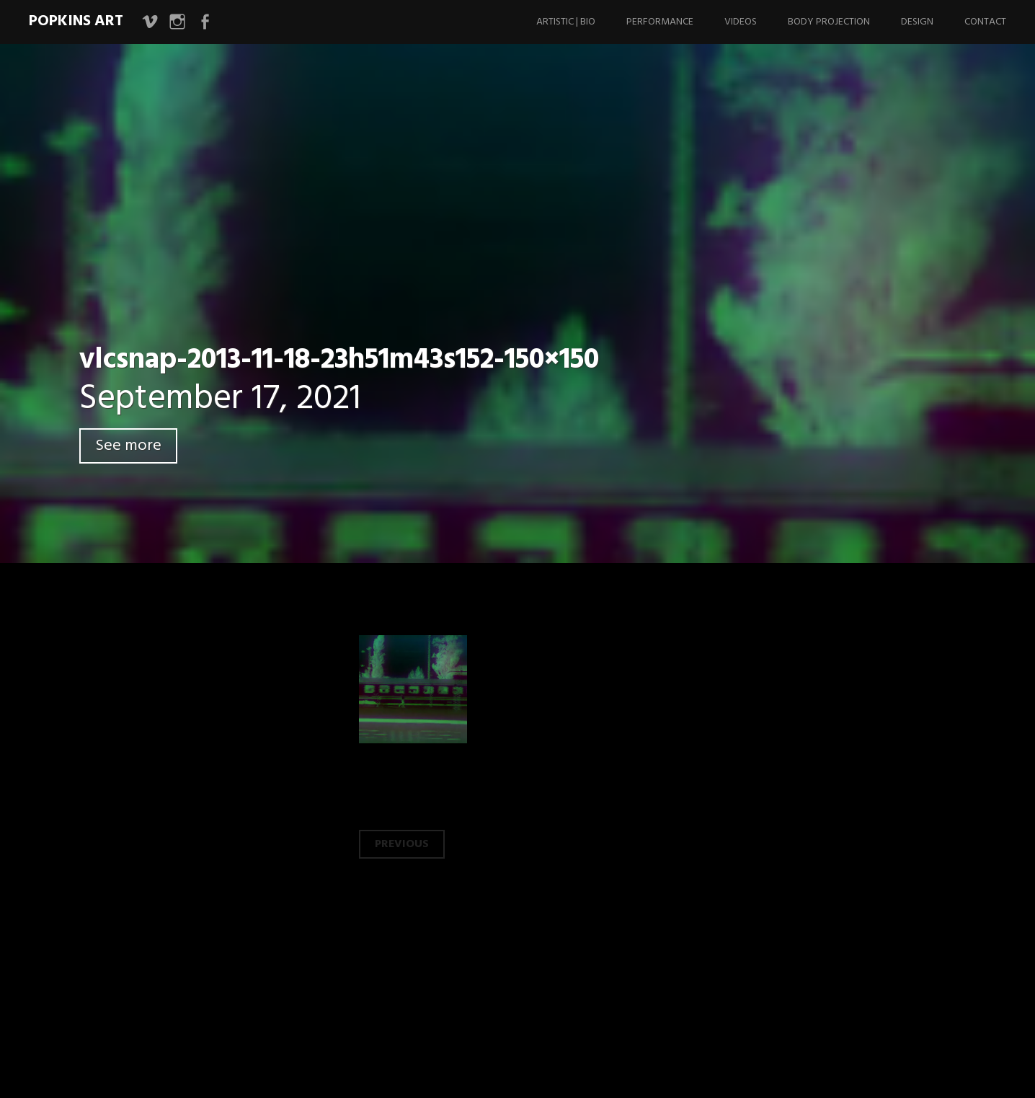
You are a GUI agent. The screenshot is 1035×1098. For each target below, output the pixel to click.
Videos (740, 22)
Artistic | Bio (565, 22)
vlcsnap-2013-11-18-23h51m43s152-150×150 (339, 360)
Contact (985, 22)
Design (917, 22)
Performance (659, 22)
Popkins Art (76, 21)
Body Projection (829, 22)
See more (128, 446)
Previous (402, 844)
